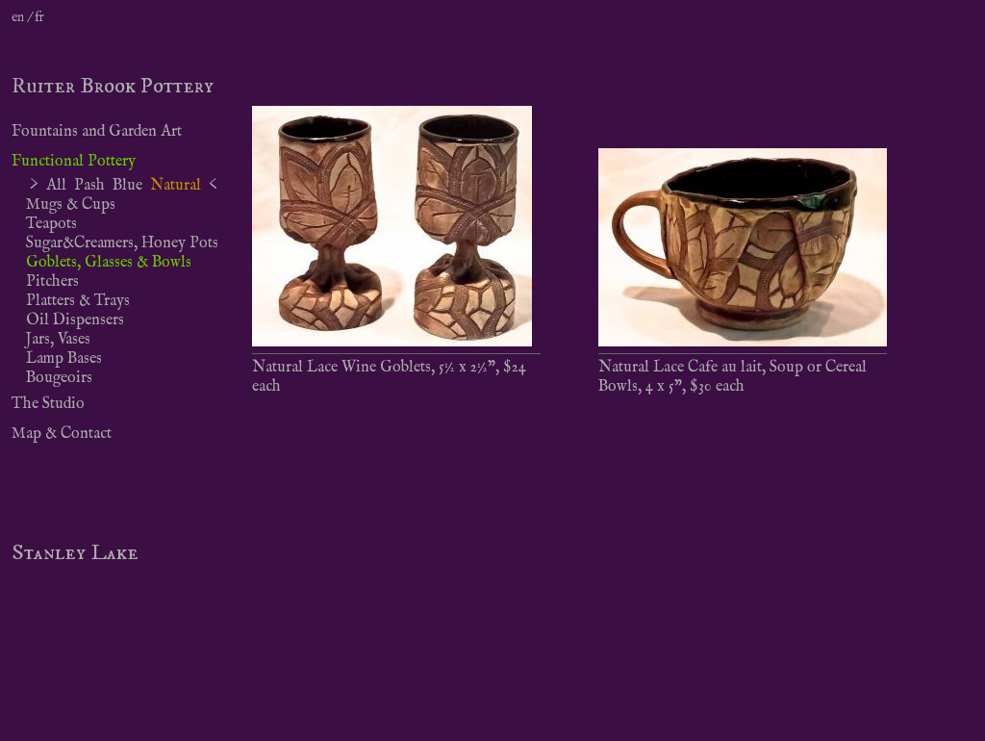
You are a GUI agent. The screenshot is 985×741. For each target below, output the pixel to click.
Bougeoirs (59, 378)
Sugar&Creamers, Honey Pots (122, 243)
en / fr (28, 17)
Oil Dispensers (75, 320)
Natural (175, 185)
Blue (127, 185)
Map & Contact (62, 434)
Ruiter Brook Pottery (113, 86)
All (56, 185)
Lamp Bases (64, 359)
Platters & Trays (78, 301)
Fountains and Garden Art (97, 131)
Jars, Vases (58, 339)
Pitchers (52, 282)
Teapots (51, 224)
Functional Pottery (74, 161)
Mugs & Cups (70, 205)
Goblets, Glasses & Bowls (108, 262)
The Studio (48, 404)
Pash (89, 185)
